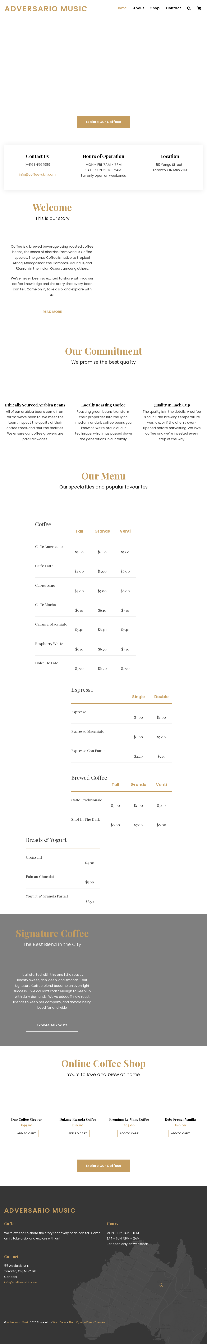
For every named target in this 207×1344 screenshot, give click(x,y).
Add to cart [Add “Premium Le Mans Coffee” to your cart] (129, 1132)
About (139, 8)
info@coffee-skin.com (37, 172)
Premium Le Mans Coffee (129, 1118)
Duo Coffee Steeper (26, 1118)
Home (122, 8)
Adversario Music (18, 1320)
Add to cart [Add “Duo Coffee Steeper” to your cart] (26, 1132)
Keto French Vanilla (180, 1118)
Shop (155, 8)
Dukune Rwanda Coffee (77, 1118)
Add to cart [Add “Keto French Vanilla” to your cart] (180, 1132)
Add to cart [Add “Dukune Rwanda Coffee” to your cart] (77, 1132)
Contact (173, 8)
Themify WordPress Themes (86, 1320)
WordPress (59, 1320)
